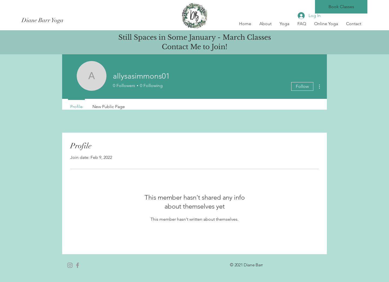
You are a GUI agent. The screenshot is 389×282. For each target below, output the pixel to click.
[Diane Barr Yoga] (70, 20)
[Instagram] (69, 265)
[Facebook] (77, 265)
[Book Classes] (341, 7)
